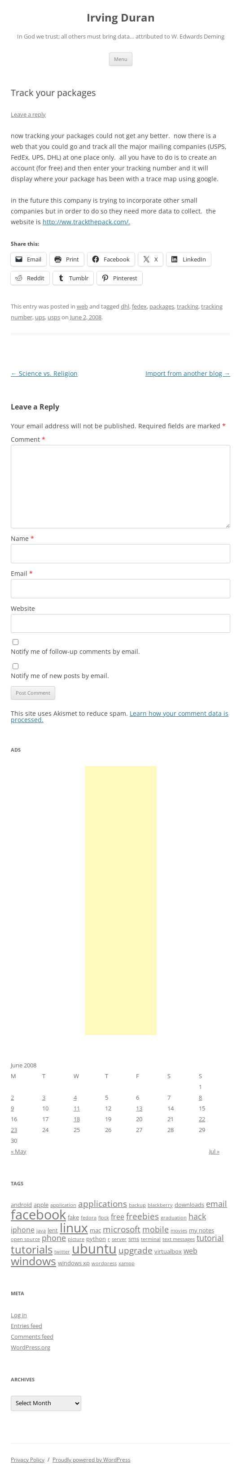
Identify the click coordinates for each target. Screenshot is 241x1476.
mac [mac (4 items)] (95, 1230)
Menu (120, 59)
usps (54, 317)
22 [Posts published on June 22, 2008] (202, 1119)
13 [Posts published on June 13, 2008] (139, 1108)
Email (22, 573)
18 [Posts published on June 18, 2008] (77, 1119)
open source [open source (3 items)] (25, 1239)
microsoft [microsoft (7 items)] (121, 1229)
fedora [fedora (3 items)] (88, 1218)
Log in (19, 1315)
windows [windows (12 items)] (33, 1260)
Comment (28, 439)
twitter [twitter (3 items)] (62, 1252)
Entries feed (26, 1326)
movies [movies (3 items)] (179, 1231)
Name (22, 538)
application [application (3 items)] (63, 1205)
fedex (139, 306)
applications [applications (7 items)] (102, 1204)
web (82, 306)
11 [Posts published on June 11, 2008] (77, 1108)
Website (23, 608)
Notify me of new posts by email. (60, 675)
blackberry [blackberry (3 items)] (160, 1205)
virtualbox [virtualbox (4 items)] (168, 1251)
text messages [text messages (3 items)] (178, 1239)
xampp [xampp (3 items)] (126, 1263)
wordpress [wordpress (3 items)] (104, 1263)
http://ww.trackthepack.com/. (86, 222)
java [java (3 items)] (41, 1231)
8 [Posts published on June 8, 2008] (200, 1097)
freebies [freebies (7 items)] (142, 1216)
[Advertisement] (121, 900)
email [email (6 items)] (216, 1203)
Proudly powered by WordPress (92, 1459)
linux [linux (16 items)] (74, 1227)
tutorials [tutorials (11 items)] (32, 1249)
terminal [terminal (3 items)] (151, 1239)
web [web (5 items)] (190, 1251)
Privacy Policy (27, 1459)
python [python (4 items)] (96, 1239)
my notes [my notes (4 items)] (201, 1230)
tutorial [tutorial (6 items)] (210, 1237)
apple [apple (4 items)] (41, 1205)
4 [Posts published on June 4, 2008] (75, 1097)
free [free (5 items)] (117, 1217)
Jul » (214, 1151)
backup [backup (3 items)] (137, 1205)
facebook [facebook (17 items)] (38, 1214)
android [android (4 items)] (21, 1205)
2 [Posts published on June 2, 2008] (12, 1097)
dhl (125, 306)
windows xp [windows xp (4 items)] (74, 1263)
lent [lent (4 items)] (53, 1230)
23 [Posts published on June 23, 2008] (14, 1130)
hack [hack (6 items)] (197, 1216)
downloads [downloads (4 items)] (189, 1205)
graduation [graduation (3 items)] (174, 1218)
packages (161, 306)
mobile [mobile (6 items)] (155, 1229)
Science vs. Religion (44, 373)
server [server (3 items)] (119, 1239)
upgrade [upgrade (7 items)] (135, 1250)
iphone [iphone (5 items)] (23, 1230)
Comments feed (32, 1336)
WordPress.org (30, 1347)
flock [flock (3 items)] (103, 1218)
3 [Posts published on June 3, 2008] (43, 1097)
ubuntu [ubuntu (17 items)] (94, 1249)
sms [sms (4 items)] (133, 1239)
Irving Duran (121, 18)
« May (18, 1151)
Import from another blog (187, 373)
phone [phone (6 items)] (54, 1237)
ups (40, 317)
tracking (187, 306)
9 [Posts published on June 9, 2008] (12, 1108)
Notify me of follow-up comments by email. (75, 651)
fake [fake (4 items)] (73, 1217)
